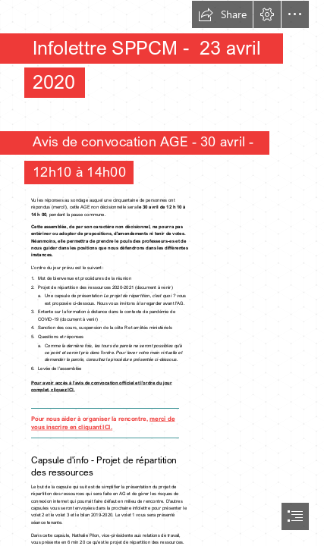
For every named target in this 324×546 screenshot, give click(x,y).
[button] (222, 14)
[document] (162, 273)
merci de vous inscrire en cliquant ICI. (103, 423)
